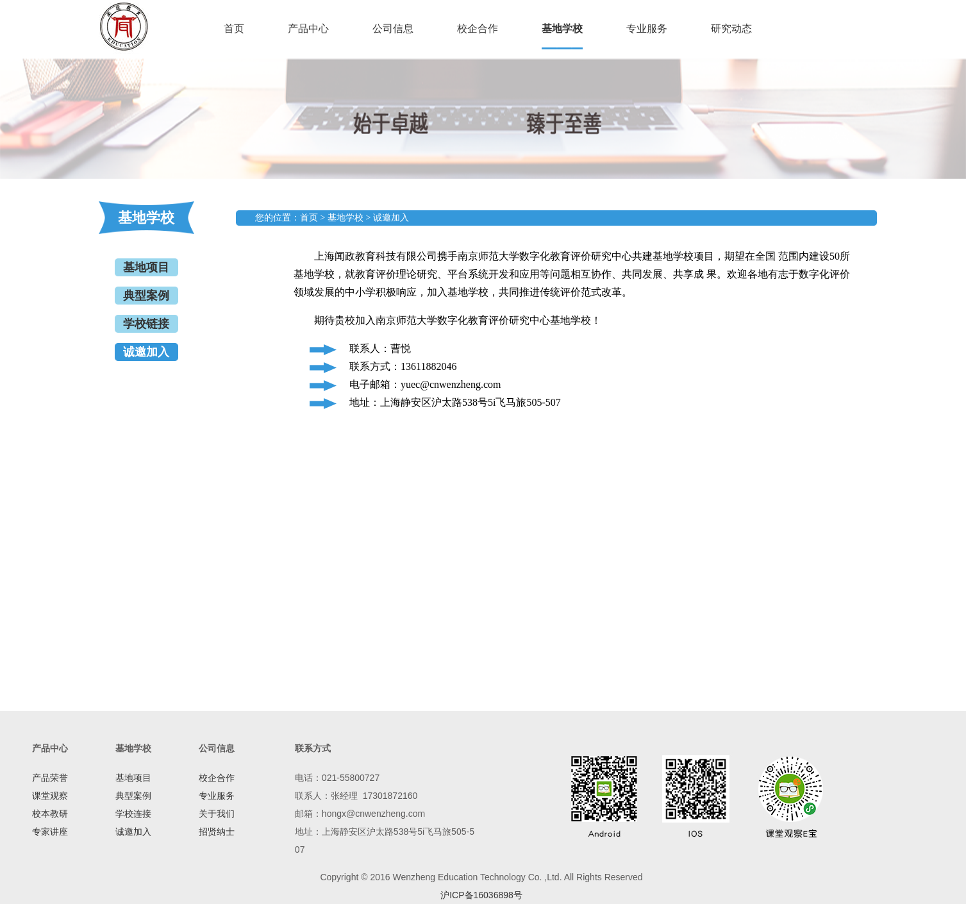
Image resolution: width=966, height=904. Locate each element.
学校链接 (146, 323)
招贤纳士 (217, 831)
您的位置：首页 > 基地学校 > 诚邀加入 (332, 217)
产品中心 (308, 28)
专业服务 (646, 28)
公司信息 (392, 28)
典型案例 (146, 295)
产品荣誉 (50, 778)
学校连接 (133, 813)
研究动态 (731, 28)
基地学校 (562, 28)
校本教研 (50, 813)
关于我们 (217, 813)
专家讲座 (50, 831)
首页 (234, 28)
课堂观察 (50, 796)
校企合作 (477, 28)
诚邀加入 (146, 352)
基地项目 (146, 267)
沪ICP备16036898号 (481, 895)
